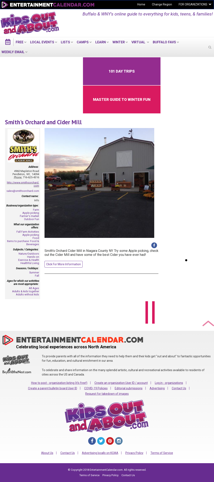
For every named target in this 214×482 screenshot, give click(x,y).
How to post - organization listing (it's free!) (59, 383)
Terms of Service (161, 453)
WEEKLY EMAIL (12, 52)
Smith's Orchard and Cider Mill (43, 122)
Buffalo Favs (164, 42)
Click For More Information (63, 264)
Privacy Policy (134, 453)
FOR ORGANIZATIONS (193, 4)
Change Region (162, 4)
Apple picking (30, 212)
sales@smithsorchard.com (22, 190)
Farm (36, 209)
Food (36, 238)
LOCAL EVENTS (42, 42)
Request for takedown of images (107, 393)
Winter (118, 42)
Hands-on (33, 256)
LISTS (65, 42)
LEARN (100, 42)
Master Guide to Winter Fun (121, 99)
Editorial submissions (129, 388)
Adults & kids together (25, 291)
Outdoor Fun (31, 219)
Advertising (157, 388)
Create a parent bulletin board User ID (52, 388)
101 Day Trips (122, 71)
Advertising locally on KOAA (100, 453)
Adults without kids (27, 294)
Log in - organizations (169, 383)
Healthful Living (29, 263)
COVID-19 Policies (96, 388)
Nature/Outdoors (29, 253)
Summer (34, 272)
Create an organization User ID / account (121, 383)
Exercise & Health (28, 260)
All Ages (34, 288)
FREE (19, 42)
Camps (83, 42)
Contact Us (179, 388)
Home (141, 4)
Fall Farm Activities (28, 231)
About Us (47, 453)
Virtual (138, 42)
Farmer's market (29, 216)
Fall (37, 275)
